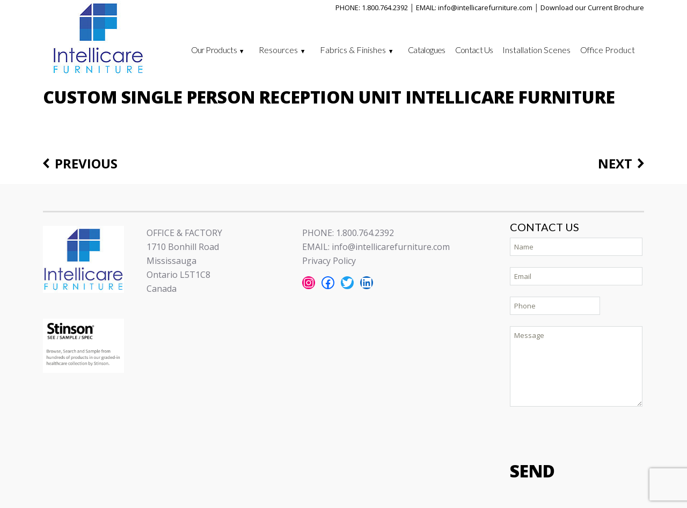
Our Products (214, 50)
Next (615, 164)
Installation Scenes (536, 50)
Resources (278, 50)
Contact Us (474, 50)
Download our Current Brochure (592, 7)
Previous (86, 164)
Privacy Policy (329, 261)
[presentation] (591, 433)
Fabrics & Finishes (353, 50)
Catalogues (426, 50)
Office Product (607, 50)
